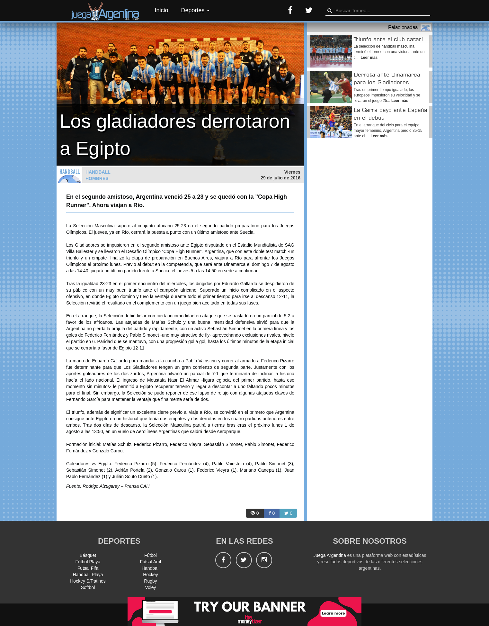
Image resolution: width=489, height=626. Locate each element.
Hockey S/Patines (88, 581)
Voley (150, 587)
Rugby (150, 581)
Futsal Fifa (87, 568)
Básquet (88, 555)
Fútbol (150, 555)
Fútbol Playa (88, 561)
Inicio (161, 10)
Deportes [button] (195, 10)
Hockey (150, 574)
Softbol (88, 587)
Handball (150, 568)
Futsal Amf (150, 561)
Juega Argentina (329, 555)
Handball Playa (88, 574)
